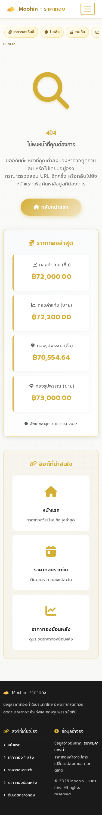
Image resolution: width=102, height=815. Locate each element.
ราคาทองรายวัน (18, 770)
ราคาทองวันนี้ (21, 32)
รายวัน (77, 32)
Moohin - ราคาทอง (36, 9)
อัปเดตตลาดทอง (19, 795)
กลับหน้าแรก (51, 207)
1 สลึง (52, 32)
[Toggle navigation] (88, 9)
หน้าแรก (11, 745)
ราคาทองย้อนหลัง (20, 783)
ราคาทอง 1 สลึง (18, 757)
